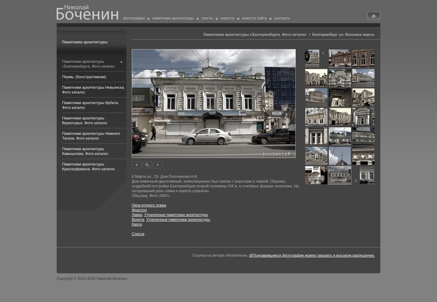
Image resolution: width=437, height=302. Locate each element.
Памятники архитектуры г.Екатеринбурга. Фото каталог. (255, 34)
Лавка (137, 215)
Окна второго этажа (149, 205)
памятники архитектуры (173, 18)
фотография (134, 18)
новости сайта (254, 18)
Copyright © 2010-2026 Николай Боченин (92, 278)
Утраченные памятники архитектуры (176, 215)
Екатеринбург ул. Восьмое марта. (343, 34)
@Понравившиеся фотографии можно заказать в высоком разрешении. (312, 255)
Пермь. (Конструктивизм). (84, 77)
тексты (207, 18)
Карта (137, 224)
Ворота (138, 219)
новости (228, 18)
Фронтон (139, 210)
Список (138, 234)
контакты (282, 18)
